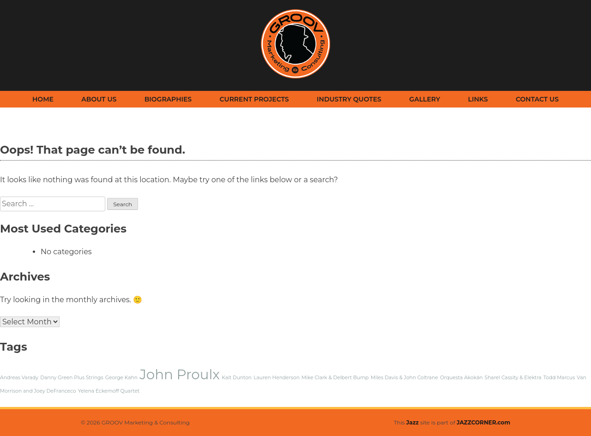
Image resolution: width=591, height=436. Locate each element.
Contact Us (537, 99)
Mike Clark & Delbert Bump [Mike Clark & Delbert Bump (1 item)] (335, 378)
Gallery (424, 99)
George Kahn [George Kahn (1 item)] (121, 378)
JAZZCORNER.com (483, 422)
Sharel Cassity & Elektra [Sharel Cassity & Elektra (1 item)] (513, 378)
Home (43, 99)
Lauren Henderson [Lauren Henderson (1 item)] (276, 378)
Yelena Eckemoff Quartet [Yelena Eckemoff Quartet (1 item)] (108, 391)
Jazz (412, 422)
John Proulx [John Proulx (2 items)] (179, 374)
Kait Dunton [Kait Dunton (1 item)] (237, 378)
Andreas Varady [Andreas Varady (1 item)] (19, 378)
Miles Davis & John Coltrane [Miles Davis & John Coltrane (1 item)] (404, 378)
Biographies (168, 99)
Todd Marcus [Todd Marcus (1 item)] (559, 378)
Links (478, 99)
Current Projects (254, 99)
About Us (98, 99)
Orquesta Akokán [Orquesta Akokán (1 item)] (461, 378)
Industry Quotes (349, 99)
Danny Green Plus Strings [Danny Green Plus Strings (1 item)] (71, 378)
